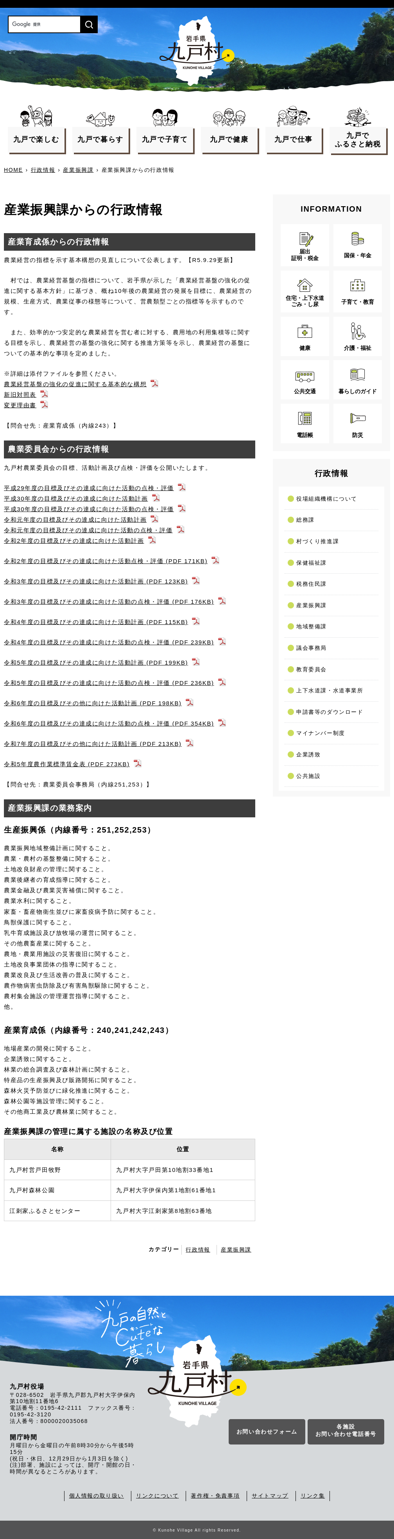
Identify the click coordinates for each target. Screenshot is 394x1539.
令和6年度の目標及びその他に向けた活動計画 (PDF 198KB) (93, 703)
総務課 (305, 520)
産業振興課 (78, 170)
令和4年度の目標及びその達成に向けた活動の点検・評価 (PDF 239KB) (109, 642)
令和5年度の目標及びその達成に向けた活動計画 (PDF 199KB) (96, 662)
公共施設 (308, 776)
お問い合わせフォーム (266, 1432)
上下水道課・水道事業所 (330, 690)
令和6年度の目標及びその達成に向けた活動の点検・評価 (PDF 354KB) (109, 723)
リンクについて (157, 1496)
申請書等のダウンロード (330, 712)
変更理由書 (20, 405)
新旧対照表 (20, 394)
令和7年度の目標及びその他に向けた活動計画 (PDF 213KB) (93, 743)
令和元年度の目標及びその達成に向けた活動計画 (75, 519)
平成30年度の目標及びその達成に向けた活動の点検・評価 (89, 509)
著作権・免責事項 (215, 1496)
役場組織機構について (326, 499)
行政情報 (43, 170)
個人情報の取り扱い (96, 1496)
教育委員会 (311, 669)
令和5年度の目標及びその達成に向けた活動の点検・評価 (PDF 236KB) (109, 682)
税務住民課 (311, 584)
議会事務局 (311, 648)
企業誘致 (308, 754)
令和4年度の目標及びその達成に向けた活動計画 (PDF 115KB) (96, 622)
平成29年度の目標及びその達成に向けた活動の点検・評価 (89, 488)
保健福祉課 (311, 563)
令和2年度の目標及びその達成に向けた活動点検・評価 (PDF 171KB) (106, 561)
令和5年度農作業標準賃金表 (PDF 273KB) (67, 764)
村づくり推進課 (317, 541)
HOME (13, 170)
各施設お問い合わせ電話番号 (345, 1431)
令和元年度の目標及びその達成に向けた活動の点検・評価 (88, 530)
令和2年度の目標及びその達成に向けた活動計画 (74, 540)
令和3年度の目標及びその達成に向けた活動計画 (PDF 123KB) (96, 581)
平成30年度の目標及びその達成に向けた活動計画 (76, 498)
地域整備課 (311, 626)
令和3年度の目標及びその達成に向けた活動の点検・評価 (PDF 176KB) (109, 601)
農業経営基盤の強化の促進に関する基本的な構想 (75, 384)
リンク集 (313, 1496)
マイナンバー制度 (320, 733)
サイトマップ (270, 1496)
